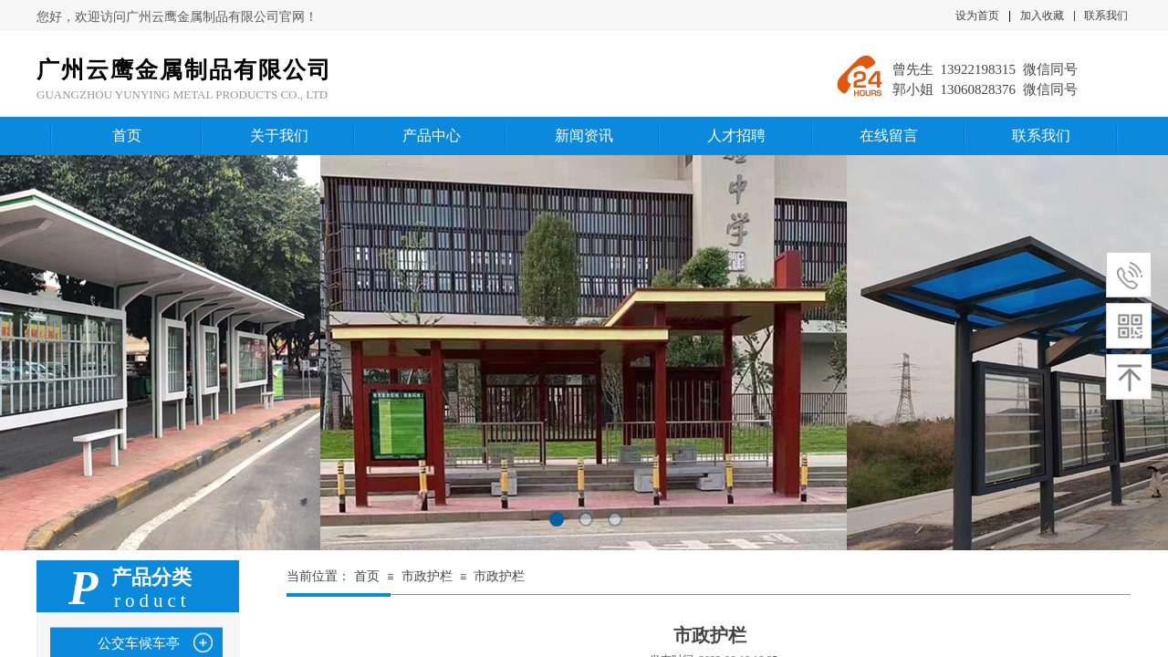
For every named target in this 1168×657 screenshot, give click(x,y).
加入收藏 (1042, 15)
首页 (367, 576)
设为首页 (977, 15)
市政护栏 (427, 576)
